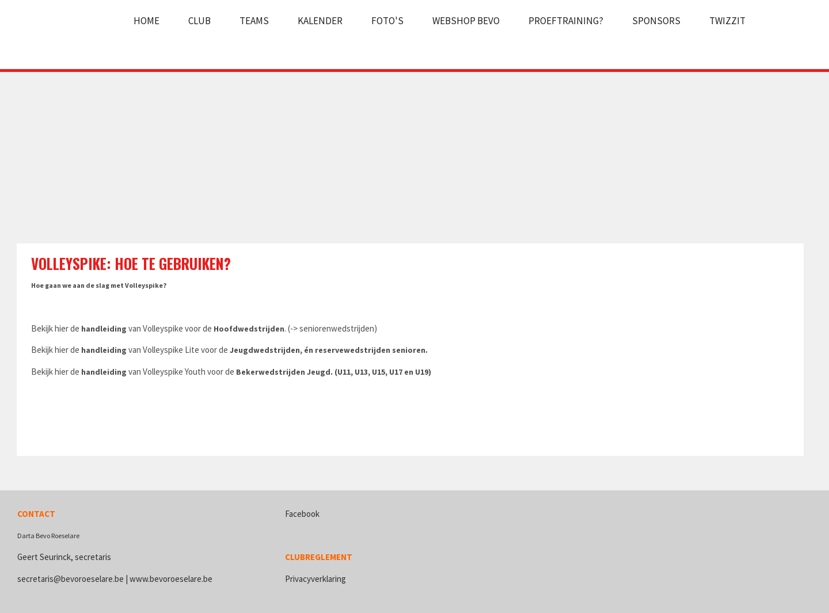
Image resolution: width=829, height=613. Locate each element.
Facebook (302, 513)
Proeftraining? (565, 20)
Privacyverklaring (315, 578)
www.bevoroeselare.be (171, 578)
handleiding (104, 328)
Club (199, 20)
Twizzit (727, 20)
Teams (254, 20)
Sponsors (656, 20)
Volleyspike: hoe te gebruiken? (131, 263)
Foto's (387, 20)
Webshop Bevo (466, 20)
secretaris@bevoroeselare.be (70, 578)
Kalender (320, 20)
